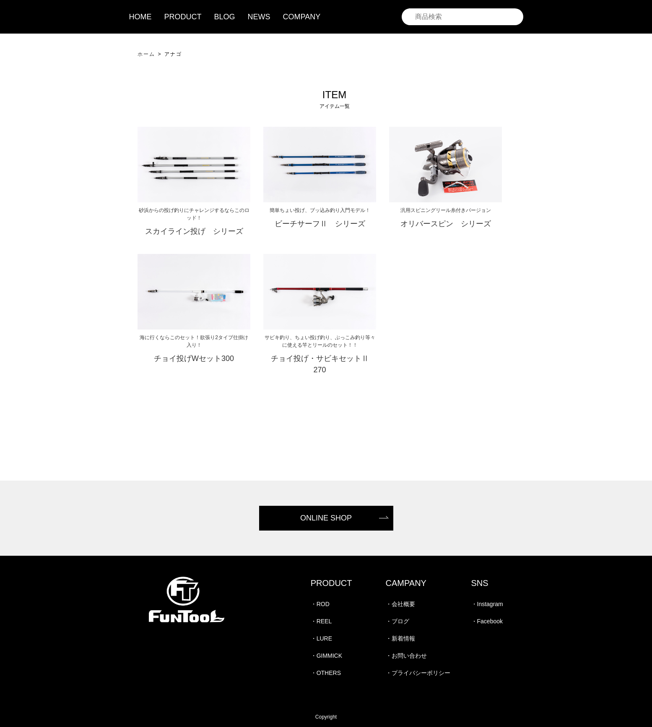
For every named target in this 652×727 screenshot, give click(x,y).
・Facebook (487, 621)
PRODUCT (183, 17)
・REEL (321, 621)
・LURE (321, 638)
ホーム (147, 54)
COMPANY (302, 17)
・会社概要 (400, 604)
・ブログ (397, 621)
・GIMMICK (326, 655)
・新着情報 (400, 638)
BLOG (224, 17)
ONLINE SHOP (326, 518)
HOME (140, 17)
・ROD (320, 604)
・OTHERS (326, 672)
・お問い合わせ (406, 655)
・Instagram (487, 604)
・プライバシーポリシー (418, 672)
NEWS (259, 17)
